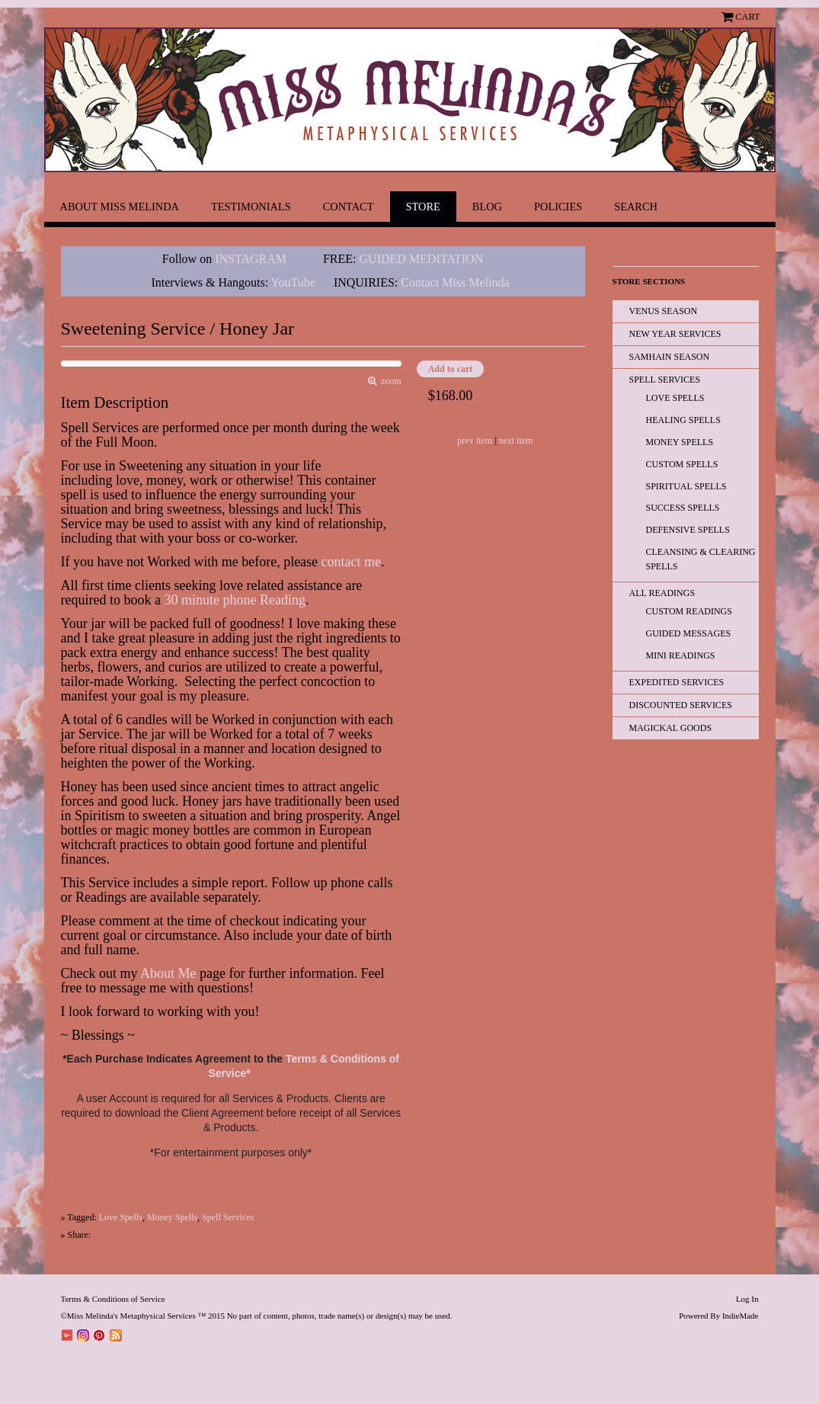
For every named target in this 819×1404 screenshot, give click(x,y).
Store (423, 206)
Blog (487, 206)
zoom (389, 381)
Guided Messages (688, 633)
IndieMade (740, 1315)
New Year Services (675, 334)
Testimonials (251, 206)
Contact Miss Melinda (456, 282)
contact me (351, 561)
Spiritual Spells (686, 486)
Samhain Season (669, 356)
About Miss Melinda (119, 206)
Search (635, 206)
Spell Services (228, 1217)
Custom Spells (682, 464)
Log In (747, 1298)
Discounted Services (680, 705)
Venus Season (663, 311)
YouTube (293, 282)
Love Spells (120, 1217)
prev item (474, 440)
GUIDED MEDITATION (422, 258)
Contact (348, 206)
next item (515, 440)
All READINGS (662, 593)
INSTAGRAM (250, 258)
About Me (168, 973)
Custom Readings (689, 611)
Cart (747, 16)
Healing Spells (683, 420)
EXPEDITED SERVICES (677, 682)
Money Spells (172, 1217)
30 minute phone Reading (234, 599)
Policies (558, 206)
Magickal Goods (670, 728)
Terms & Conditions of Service (113, 1298)
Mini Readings (680, 655)
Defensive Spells (688, 529)
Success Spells (683, 507)
